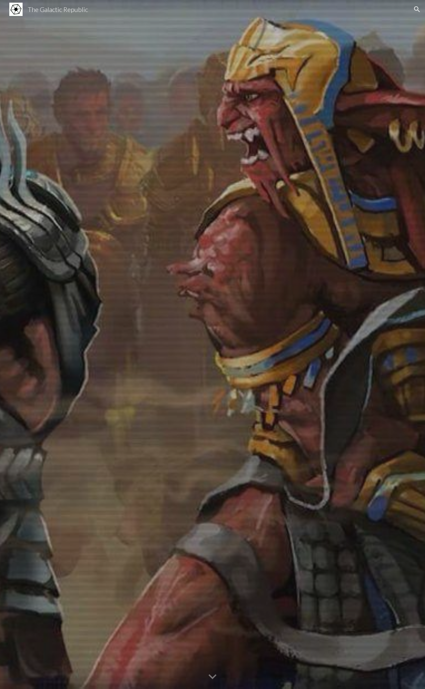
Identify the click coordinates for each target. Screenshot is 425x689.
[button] (417, 9)
